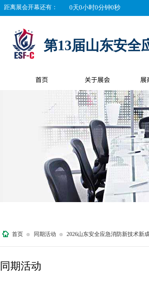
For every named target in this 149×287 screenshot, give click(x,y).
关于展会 (97, 79)
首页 (41, 79)
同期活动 (45, 234)
